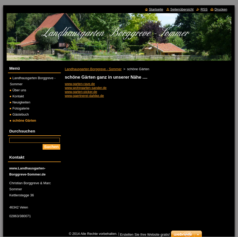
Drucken (220, 9)
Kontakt (18, 96)
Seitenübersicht (182, 9)
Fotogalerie (20, 108)
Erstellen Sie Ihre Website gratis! (145, 234)
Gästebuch (20, 114)
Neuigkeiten (21, 102)
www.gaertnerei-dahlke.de (84, 96)
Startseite (156, 9)
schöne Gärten (24, 120)
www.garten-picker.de (81, 92)
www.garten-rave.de (80, 84)
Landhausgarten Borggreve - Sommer (93, 69)
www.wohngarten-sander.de (86, 88)
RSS (203, 9)
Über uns (19, 90)
